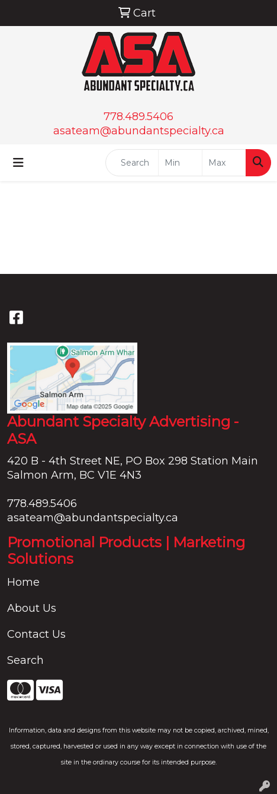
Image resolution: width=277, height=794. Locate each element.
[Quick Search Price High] (224, 162)
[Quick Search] (132, 162)
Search (25, 660)
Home (23, 582)
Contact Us (36, 634)
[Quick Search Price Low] (180, 162)
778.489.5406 (138, 116)
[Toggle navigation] (18, 162)
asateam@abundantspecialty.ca (138, 130)
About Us (31, 608)
